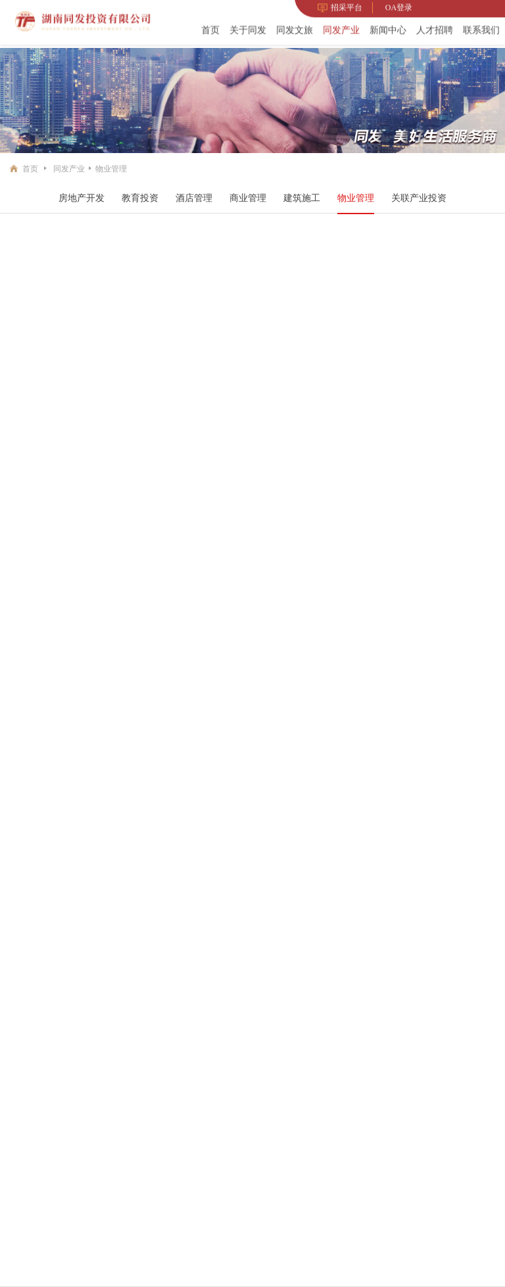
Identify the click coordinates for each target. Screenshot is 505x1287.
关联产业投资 (418, 198)
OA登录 (398, 6)
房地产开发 (82, 198)
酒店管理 (194, 198)
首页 (210, 29)
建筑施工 (301, 198)
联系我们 (481, 29)
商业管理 (247, 198)
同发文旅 (294, 29)
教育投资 (140, 198)
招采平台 (340, 6)
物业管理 (111, 168)
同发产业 (341, 29)
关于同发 (247, 29)
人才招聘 (434, 29)
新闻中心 (388, 29)
